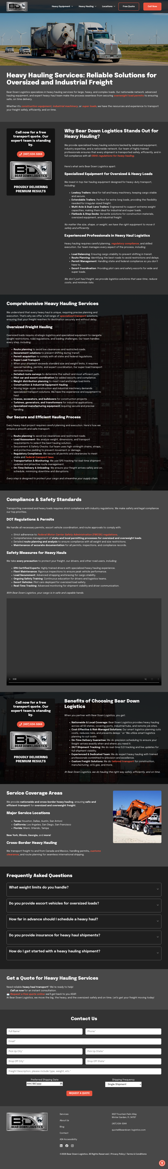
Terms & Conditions (137, 1154)
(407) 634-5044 (119, 1124)
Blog (62, 1127)
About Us (64, 1120)
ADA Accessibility (68, 1139)
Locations (110, 6)
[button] (84, 889)
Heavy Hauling (89, 6)
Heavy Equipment (64, 6)
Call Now (152, 6)
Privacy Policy (118, 1154)
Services (64, 1114)
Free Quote (129, 6)
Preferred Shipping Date (45, 1080)
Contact (64, 1133)
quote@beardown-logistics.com (129, 1130)
